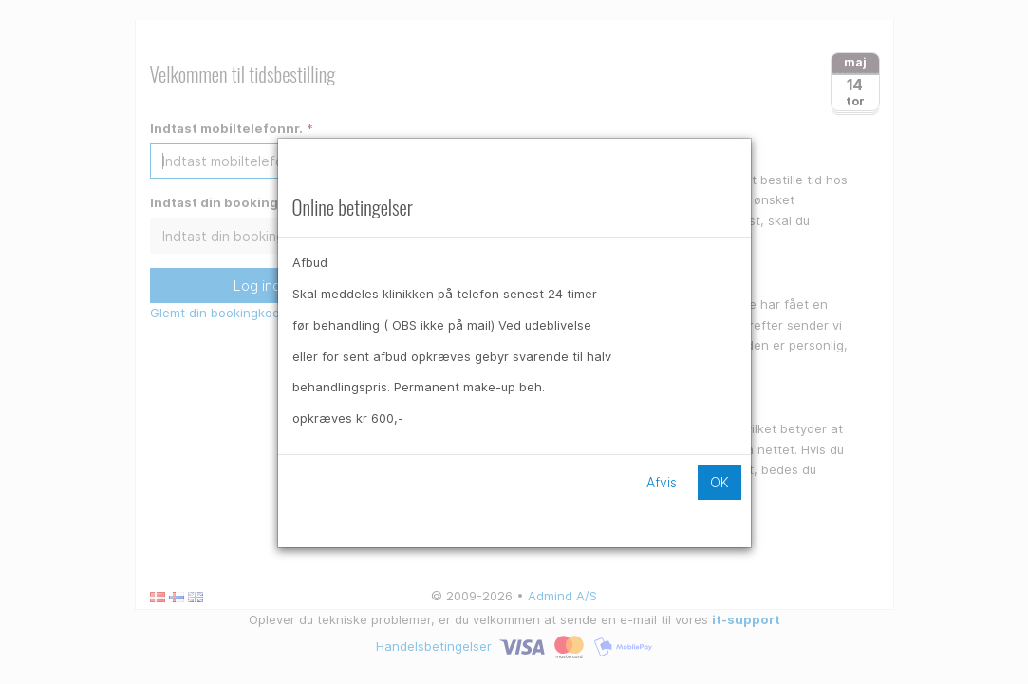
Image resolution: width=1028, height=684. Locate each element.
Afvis (661, 482)
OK (719, 482)
